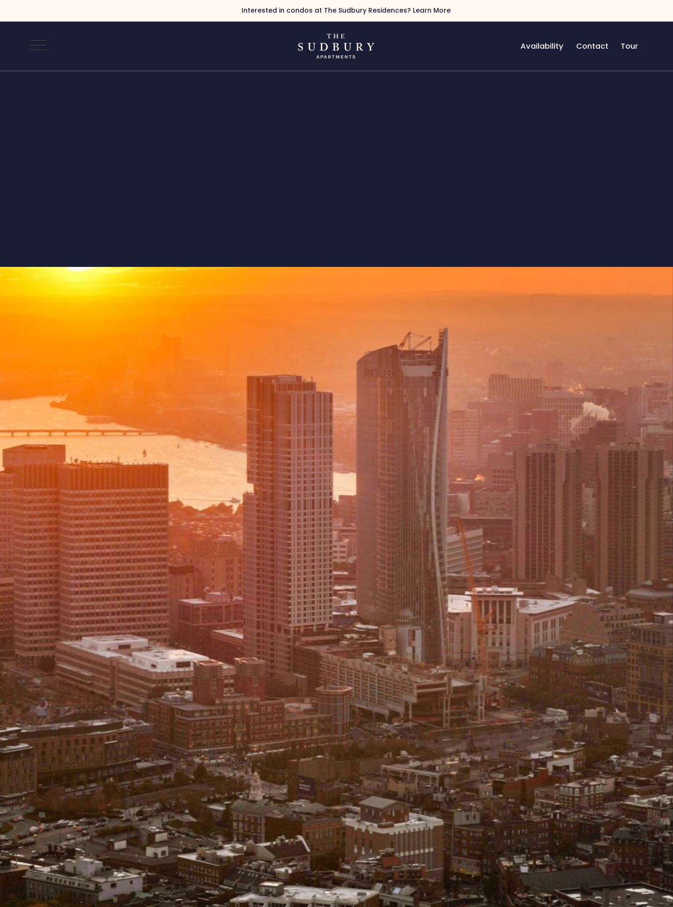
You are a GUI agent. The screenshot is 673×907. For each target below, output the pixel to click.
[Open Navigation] (38, 46)
